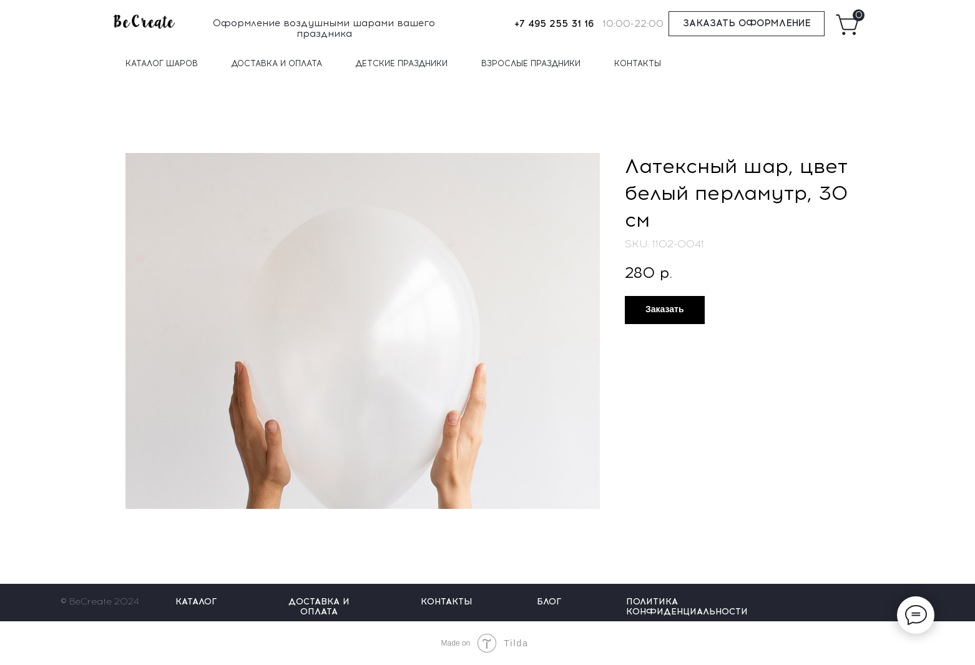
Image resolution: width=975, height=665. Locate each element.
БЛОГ (549, 601)
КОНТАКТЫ (637, 63)
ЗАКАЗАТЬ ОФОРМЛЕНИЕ (747, 23)
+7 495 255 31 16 (554, 23)
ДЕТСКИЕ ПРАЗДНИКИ (402, 63)
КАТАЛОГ (196, 601)
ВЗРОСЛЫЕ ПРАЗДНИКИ (531, 63)
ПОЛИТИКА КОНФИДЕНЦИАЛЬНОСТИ (687, 606)
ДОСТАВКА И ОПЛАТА (277, 63)
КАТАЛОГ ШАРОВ (161, 63)
